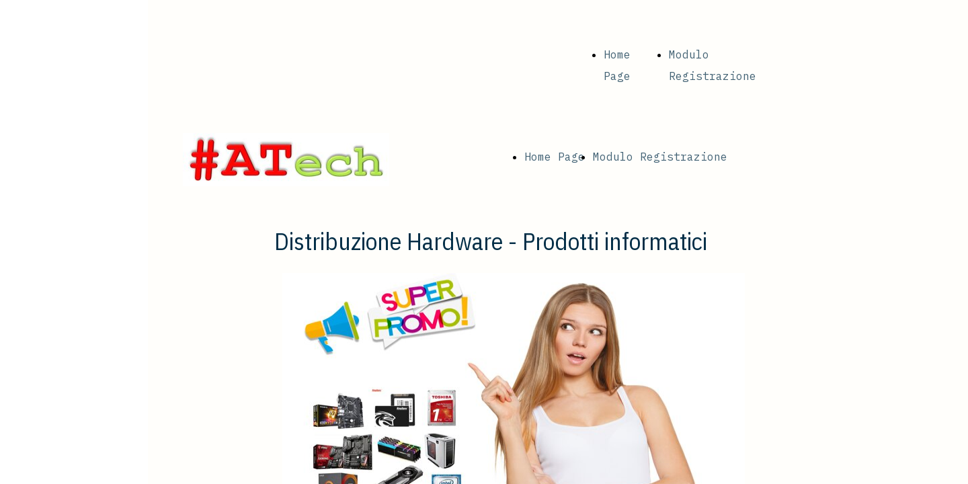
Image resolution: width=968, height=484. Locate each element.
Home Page (554, 156)
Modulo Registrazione (660, 156)
